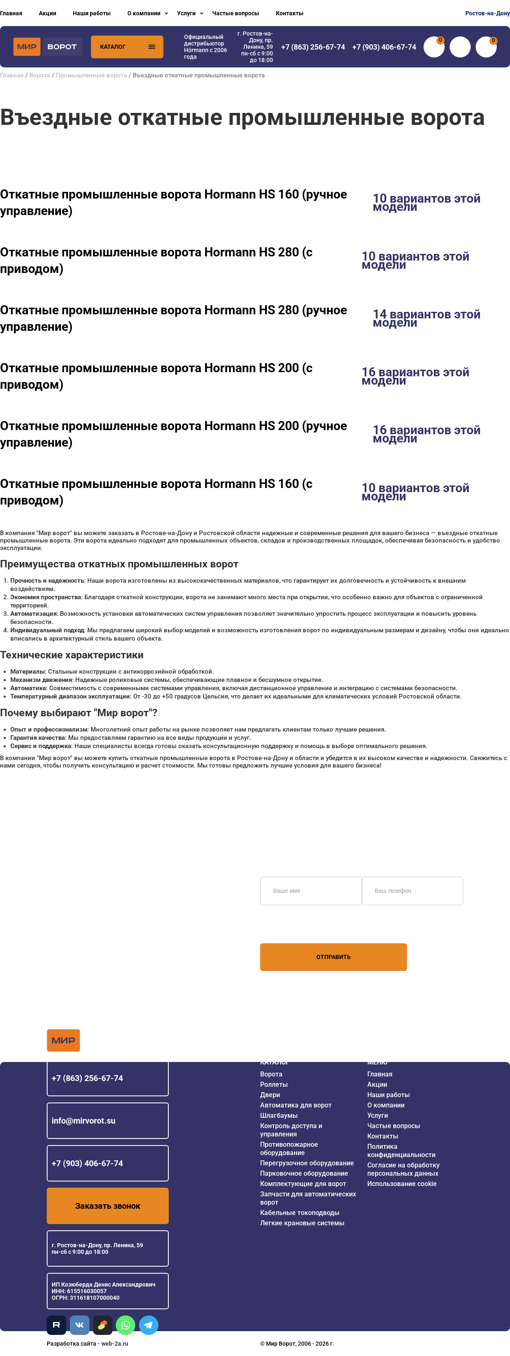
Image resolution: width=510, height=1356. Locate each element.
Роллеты (274, 1084)
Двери (270, 1095)
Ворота (39, 75)
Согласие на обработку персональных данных (403, 1169)
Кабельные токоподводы (300, 1213)
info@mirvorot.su (83, 1121)
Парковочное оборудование (304, 1173)
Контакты (290, 13)
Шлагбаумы (279, 1115)
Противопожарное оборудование (289, 1149)
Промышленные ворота (91, 75)
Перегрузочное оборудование (307, 1163)
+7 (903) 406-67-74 (87, 1163)
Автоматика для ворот (296, 1105)
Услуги (186, 13)
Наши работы (92, 13)
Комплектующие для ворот (303, 1184)
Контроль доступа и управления (291, 1130)
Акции (47, 13)
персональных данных (291, 927)
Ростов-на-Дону (487, 13)
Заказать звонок (107, 1206)
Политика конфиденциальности (401, 1151)
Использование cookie (402, 1184)
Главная (11, 13)
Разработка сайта (71, 1343)
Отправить (333, 957)
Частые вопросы (235, 13)
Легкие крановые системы (302, 1223)
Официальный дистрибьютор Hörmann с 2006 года (205, 46)
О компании (143, 13)
